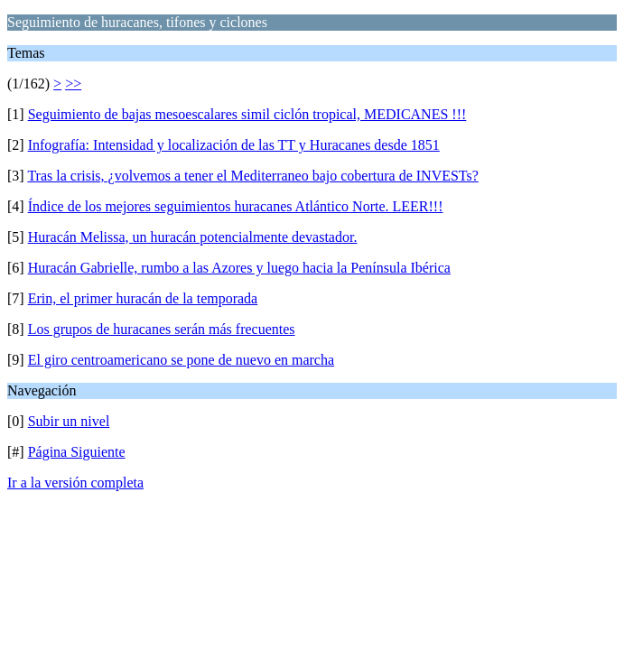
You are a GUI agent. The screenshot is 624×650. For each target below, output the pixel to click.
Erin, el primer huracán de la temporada (143, 298)
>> (73, 83)
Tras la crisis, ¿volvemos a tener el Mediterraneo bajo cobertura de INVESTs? (252, 175)
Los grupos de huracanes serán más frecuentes (161, 329)
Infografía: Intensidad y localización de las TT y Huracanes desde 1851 (234, 145)
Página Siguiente (77, 452)
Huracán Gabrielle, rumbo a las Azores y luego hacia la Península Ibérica (239, 267)
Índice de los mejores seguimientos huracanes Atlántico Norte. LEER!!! (235, 206)
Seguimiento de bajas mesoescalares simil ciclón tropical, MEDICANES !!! (247, 114)
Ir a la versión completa (75, 482)
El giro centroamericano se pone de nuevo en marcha (181, 359)
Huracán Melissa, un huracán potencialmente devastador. (193, 237)
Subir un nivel (69, 421)
